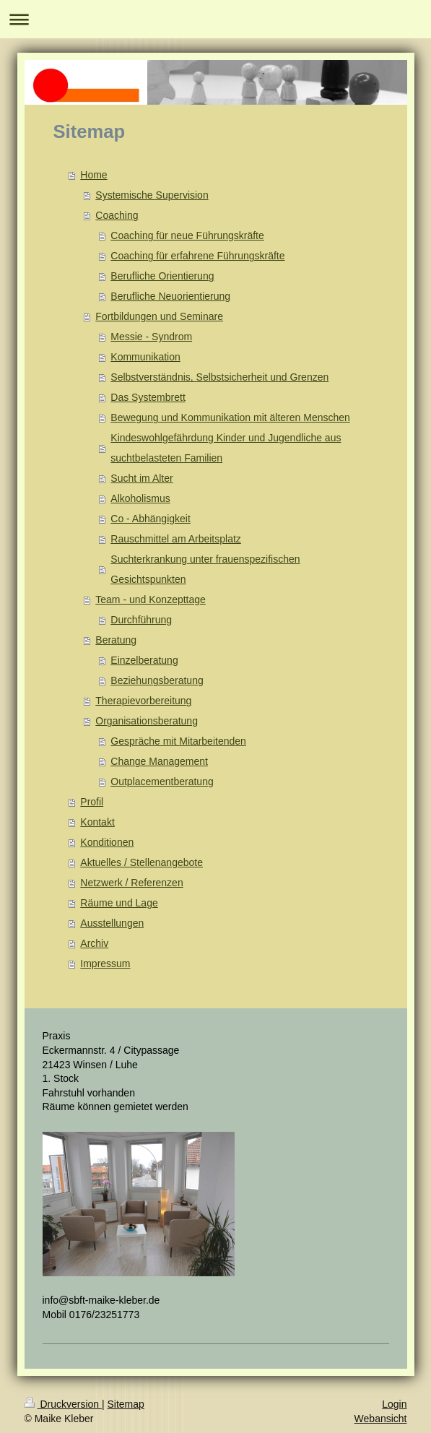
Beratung (115, 640)
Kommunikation (145, 357)
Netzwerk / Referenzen (131, 882)
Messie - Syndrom (151, 336)
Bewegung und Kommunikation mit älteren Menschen (230, 417)
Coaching (116, 215)
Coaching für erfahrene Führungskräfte (197, 255)
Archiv (94, 943)
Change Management (159, 761)
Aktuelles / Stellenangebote (141, 862)
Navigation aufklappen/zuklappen (215, 19)
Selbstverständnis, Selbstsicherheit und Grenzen (219, 377)
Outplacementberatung (161, 781)
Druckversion (63, 1404)
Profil (91, 802)
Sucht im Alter (141, 478)
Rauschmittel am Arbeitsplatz (175, 539)
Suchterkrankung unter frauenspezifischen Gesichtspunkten (205, 569)
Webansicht (380, 1418)
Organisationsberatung (146, 721)
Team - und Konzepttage (150, 599)
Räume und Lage (118, 903)
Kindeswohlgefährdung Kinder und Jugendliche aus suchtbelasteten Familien (225, 448)
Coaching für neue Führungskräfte (187, 235)
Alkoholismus (140, 498)
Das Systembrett (147, 397)
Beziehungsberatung (156, 680)
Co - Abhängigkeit (150, 518)
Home (93, 175)
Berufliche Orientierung (162, 276)
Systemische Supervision (151, 195)
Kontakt (97, 822)
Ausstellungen (112, 923)
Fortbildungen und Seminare (159, 316)
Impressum (105, 963)
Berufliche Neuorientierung (170, 296)
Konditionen (107, 842)
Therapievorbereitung (143, 700)
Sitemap (126, 1404)
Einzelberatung (144, 660)
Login (394, 1404)
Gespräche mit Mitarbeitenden (178, 741)
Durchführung (141, 619)
